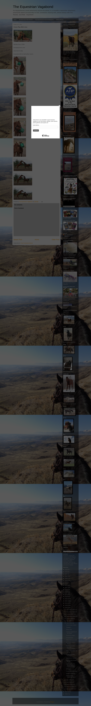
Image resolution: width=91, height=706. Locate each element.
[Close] (59, 106)
